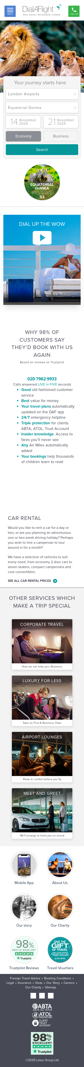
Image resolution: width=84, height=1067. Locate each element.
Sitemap (50, 987)
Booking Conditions (57, 978)
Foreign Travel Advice (25, 978)
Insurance (24, 982)
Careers (69, 982)
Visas (39, 982)
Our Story (53, 982)
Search (42, 150)
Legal (10, 982)
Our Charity (33, 987)
